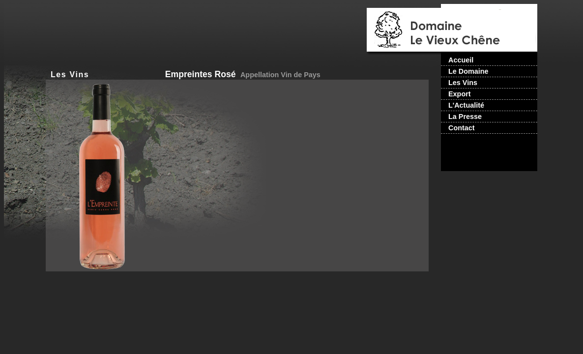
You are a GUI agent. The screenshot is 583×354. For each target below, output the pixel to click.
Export (459, 94)
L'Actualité (466, 105)
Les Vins (70, 74)
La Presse (465, 116)
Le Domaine (468, 71)
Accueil (460, 60)
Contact (461, 128)
